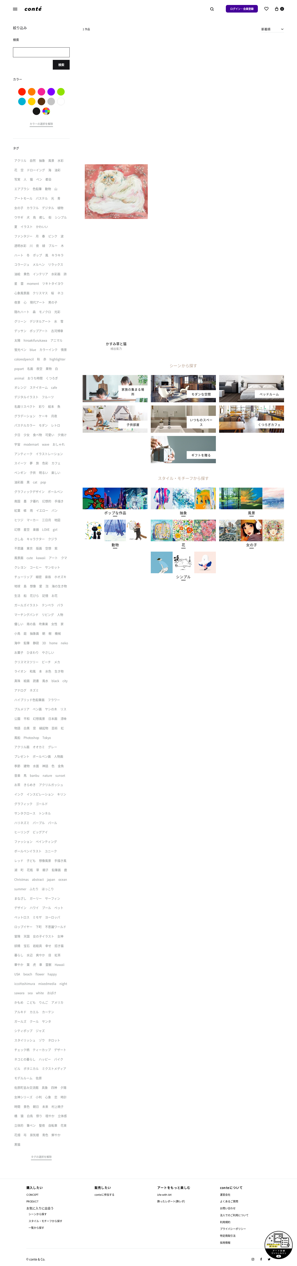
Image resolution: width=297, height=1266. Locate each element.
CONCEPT (32, 1195)
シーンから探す (38, 1214)
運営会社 (225, 1194)
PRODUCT (32, 1201)
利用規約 (225, 1222)
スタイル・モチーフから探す (45, 1221)
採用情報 (225, 1242)
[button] (115, 512)
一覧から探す (36, 1227)
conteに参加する (104, 1194)
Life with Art (164, 1195)
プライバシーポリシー (233, 1229)
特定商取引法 (228, 1235)
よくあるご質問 (229, 1201)
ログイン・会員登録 (242, 9)
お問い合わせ (228, 1208)
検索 (61, 64)
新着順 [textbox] (265, 29)
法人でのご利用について (234, 1215)
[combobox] (272, 29)
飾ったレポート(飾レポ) (171, 1201)
